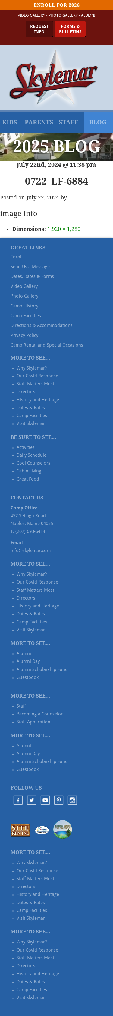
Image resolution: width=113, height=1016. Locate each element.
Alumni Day (28, 661)
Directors (26, 391)
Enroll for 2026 (57, 5)
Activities (26, 447)
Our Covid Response (37, 376)
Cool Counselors (33, 463)
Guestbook (28, 677)
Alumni (88, 15)
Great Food (28, 479)
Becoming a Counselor (40, 714)
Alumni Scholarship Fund (42, 669)
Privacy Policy (24, 335)
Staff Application (33, 722)
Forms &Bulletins (70, 29)
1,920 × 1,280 (63, 229)
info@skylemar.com (31, 550)
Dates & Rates (31, 407)
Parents (39, 122)
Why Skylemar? (32, 368)
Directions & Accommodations (42, 325)
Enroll (17, 257)
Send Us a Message (30, 266)
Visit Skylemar (31, 423)
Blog (97, 122)
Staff (68, 122)
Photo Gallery (63, 15)
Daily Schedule (31, 455)
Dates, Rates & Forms (32, 276)
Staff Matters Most (35, 383)
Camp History (24, 306)
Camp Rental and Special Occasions (47, 345)
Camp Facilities (26, 315)
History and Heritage (38, 400)
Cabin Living (29, 471)
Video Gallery (31, 15)
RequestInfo (39, 29)
